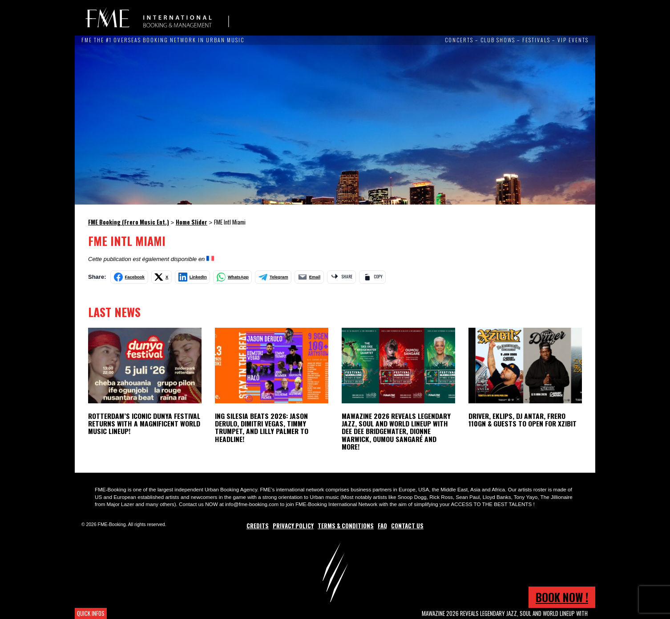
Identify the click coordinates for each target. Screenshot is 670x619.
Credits (257, 525)
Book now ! (562, 597)
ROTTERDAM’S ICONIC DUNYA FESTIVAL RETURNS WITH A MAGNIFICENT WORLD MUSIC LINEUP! (144, 423)
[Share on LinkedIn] (192, 277)
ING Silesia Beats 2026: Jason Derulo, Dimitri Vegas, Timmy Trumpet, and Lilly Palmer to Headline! (261, 427)
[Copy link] (372, 277)
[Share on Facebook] (129, 277)
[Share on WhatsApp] (232, 277)
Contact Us (407, 525)
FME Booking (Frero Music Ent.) (157, 18)
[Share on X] (161, 277)
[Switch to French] (210, 259)
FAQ (382, 525)
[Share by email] (309, 277)
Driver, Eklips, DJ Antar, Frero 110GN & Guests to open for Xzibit (522, 419)
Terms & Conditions (346, 525)
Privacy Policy (293, 525)
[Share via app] (341, 277)
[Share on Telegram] (273, 277)
